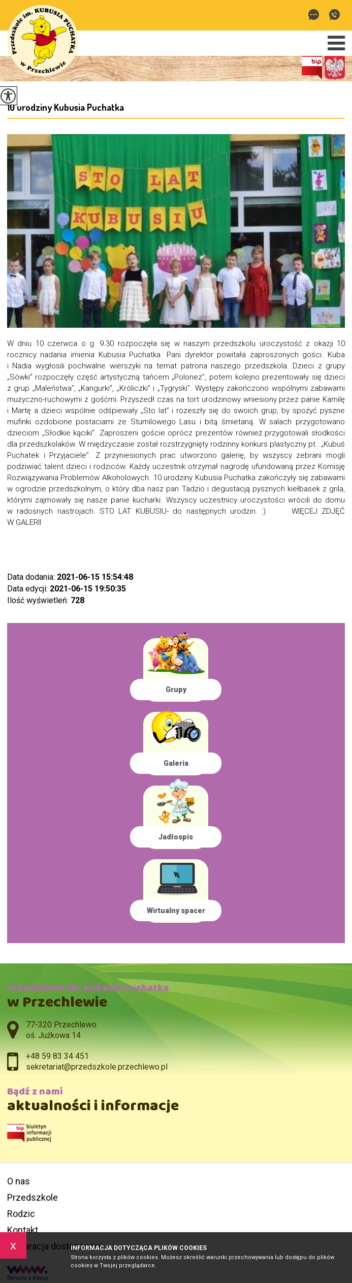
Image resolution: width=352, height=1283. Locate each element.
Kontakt (22, 1230)
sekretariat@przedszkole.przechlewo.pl (313, 14)
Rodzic (21, 1213)
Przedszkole (32, 1197)
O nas (18, 1181)
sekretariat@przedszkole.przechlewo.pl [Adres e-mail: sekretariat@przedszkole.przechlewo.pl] (97, 1067)
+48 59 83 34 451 (334, 14)
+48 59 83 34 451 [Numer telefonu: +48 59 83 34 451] (57, 1056)
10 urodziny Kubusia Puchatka (65, 107)
